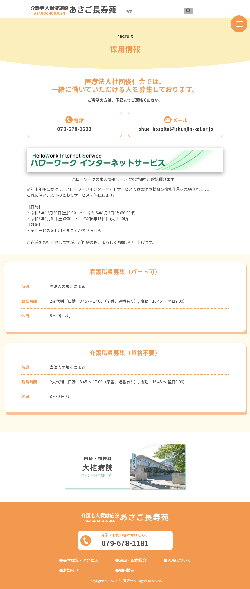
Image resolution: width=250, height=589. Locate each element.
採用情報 (127, 570)
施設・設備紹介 (133, 560)
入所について (179, 560)
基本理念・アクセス (80, 560)
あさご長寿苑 (92, 9)
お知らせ (71, 570)
